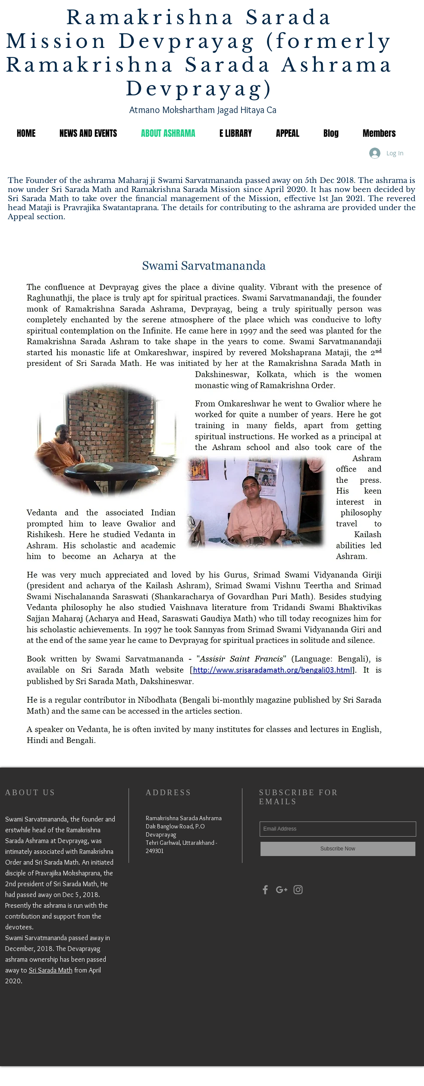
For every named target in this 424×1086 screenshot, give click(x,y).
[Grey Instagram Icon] (298, 890)
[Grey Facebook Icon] (265, 890)
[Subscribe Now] (338, 849)
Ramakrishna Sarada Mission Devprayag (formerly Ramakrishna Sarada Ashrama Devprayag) (200, 53)
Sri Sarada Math (50, 970)
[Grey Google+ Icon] (282, 890)
